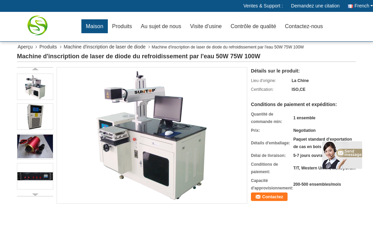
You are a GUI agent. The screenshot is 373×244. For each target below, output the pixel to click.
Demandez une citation (315, 5)
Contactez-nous (304, 26)
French (363, 5)
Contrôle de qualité (253, 26)
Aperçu (25, 46)
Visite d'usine (205, 26)
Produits (122, 26)
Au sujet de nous (161, 26)
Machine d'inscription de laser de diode (105, 46)
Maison (94, 26)
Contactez (272, 196)
